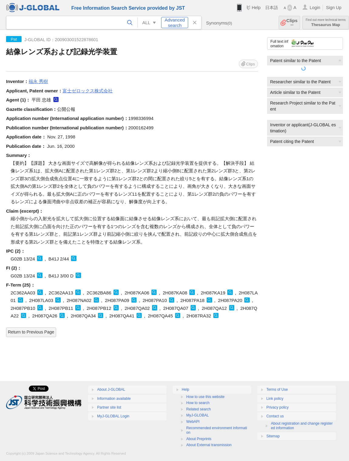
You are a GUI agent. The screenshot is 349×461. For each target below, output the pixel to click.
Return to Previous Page (31, 332)
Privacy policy (277, 407)
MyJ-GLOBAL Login (113, 416)
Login (315, 7)
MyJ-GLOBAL (197, 415)
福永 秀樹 (38, 81)
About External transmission (209, 445)
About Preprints (199, 439)
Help (256, 7)
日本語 (271, 7)
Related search (198, 409)
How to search (198, 403)
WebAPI (193, 422)
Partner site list (109, 407)
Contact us (275, 416)
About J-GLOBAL (111, 389)
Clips (292, 22)
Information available (114, 398)
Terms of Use (277, 389)
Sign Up (333, 7)
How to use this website (205, 397)
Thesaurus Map (326, 22)
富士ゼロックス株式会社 (88, 90)
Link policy (274, 398)
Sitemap (273, 436)
